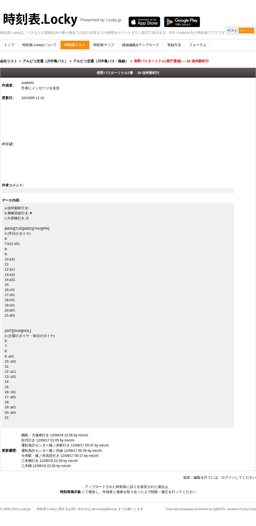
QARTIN (219, 509)
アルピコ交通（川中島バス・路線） (101, 61)
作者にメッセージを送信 (40, 88)
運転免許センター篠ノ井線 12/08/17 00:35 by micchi (61, 451)
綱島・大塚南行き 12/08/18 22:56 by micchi (54, 435)
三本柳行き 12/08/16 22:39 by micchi (49, 461)
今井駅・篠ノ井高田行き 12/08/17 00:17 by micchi (59, 456)
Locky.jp (24, 509)
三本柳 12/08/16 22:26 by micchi (46, 466)
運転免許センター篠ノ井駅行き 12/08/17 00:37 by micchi (65, 445)
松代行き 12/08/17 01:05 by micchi (47, 440)
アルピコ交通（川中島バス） (45, 61)
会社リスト (8, 61)
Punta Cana (247, 509)
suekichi (27, 83)
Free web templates (179, 509)
